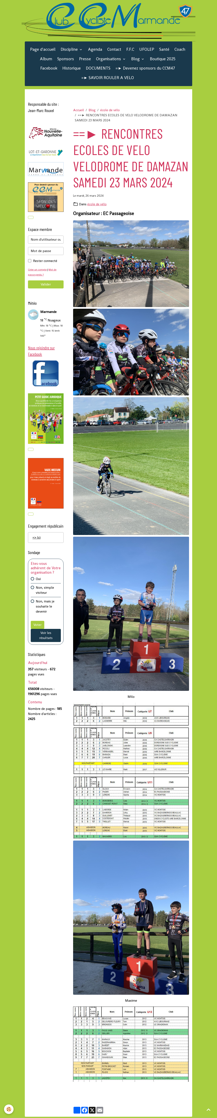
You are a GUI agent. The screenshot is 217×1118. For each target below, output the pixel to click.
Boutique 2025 (162, 60)
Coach (179, 50)
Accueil (78, 111)
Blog (136, 60)
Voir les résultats (46, 638)
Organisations (109, 60)
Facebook (48, 69)
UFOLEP (146, 50)
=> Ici (36, 540)
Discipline (70, 50)
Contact (114, 50)
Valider (46, 286)
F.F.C (130, 50)
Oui (38, 581)
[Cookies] (9, 1109)
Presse (85, 60)
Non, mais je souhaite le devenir (45, 609)
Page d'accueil (43, 50)
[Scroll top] (208, 1109)
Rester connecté (45, 262)
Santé (164, 50)
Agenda (95, 50)
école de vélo (110, 111)
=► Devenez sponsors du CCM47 (145, 69)
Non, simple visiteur (45, 593)
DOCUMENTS (98, 69)
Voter (37, 627)
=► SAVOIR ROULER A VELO (107, 79)
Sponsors (65, 60)
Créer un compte (38, 271)
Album (46, 60)
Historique (71, 69)
